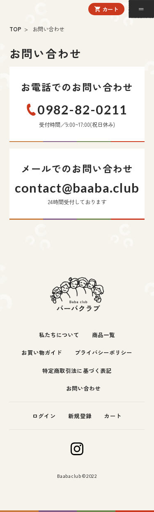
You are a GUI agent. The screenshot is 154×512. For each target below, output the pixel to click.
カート (110, 9)
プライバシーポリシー (104, 352)
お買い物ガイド (41, 352)
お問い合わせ (83, 388)
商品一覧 (103, 334)
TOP (15, 29)
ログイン (43, 416)
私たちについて (59, 334)
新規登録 (79, 416)
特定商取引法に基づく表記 (77, 370)
